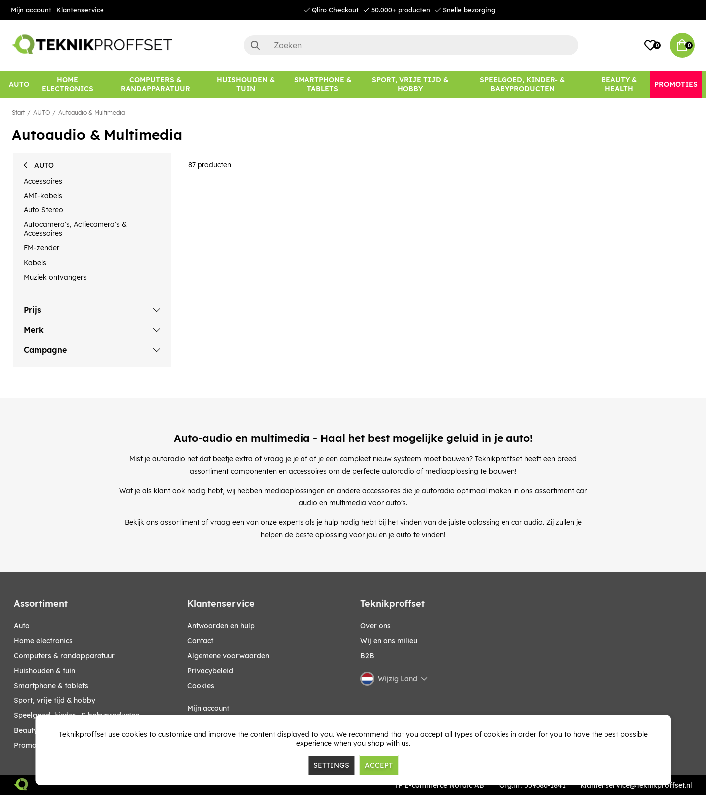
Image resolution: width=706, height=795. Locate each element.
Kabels (35, 262)
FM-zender (41, 247)
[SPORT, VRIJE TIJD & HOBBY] (410, 84)
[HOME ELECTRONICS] (67, 84)
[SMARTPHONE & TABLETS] (323, 84)
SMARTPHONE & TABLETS (51, 685)
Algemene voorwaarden (228, 655)
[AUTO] (19, 84)
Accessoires (43, 181)
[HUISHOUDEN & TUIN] (245, 84)
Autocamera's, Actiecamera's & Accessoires (75, 229)
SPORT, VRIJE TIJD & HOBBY (54, 700)
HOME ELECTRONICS (43, 640)
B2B (367, 655)
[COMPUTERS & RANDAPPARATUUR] (155, 84)
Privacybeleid (210, 670)
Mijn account (31, 10)
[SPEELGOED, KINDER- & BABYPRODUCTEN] (522, 84)
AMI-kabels (43, 195)
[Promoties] (676, 84)
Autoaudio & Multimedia (91, 112)
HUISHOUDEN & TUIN (44, 670)
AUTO (41, 112)
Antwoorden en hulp (221, 625)
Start (18, 112)
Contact (200, 640)
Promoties (31, 745)
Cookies (200, 685)
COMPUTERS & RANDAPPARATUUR (64, 655)
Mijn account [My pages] (208, 708)
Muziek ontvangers (55, 277)
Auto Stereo (43, 209)
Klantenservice (80, 10)
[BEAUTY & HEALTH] (619, 84)
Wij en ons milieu (388, 640)
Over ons (375, 625)
